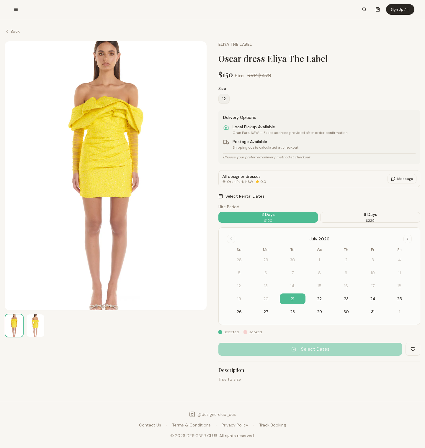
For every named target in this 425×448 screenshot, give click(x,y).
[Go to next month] (407, 239)
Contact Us (150, 425)
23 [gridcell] (346, 298)
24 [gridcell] (372, 298)
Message (402, 178)
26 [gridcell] (239, 311)
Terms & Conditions (191, 425)
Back (12, 31)
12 (224, 98)
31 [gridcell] (373, 311)
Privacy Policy (235, 425)
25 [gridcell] (399, 298)
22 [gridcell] (319, 298)
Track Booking (272, 425)
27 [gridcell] (266, 311)
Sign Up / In (400, 9)
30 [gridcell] (346, 311)
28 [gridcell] (292, 311)
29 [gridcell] (319, 311)
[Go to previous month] (231, 239)
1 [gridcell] (399, 311)
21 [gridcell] (292, 298)
